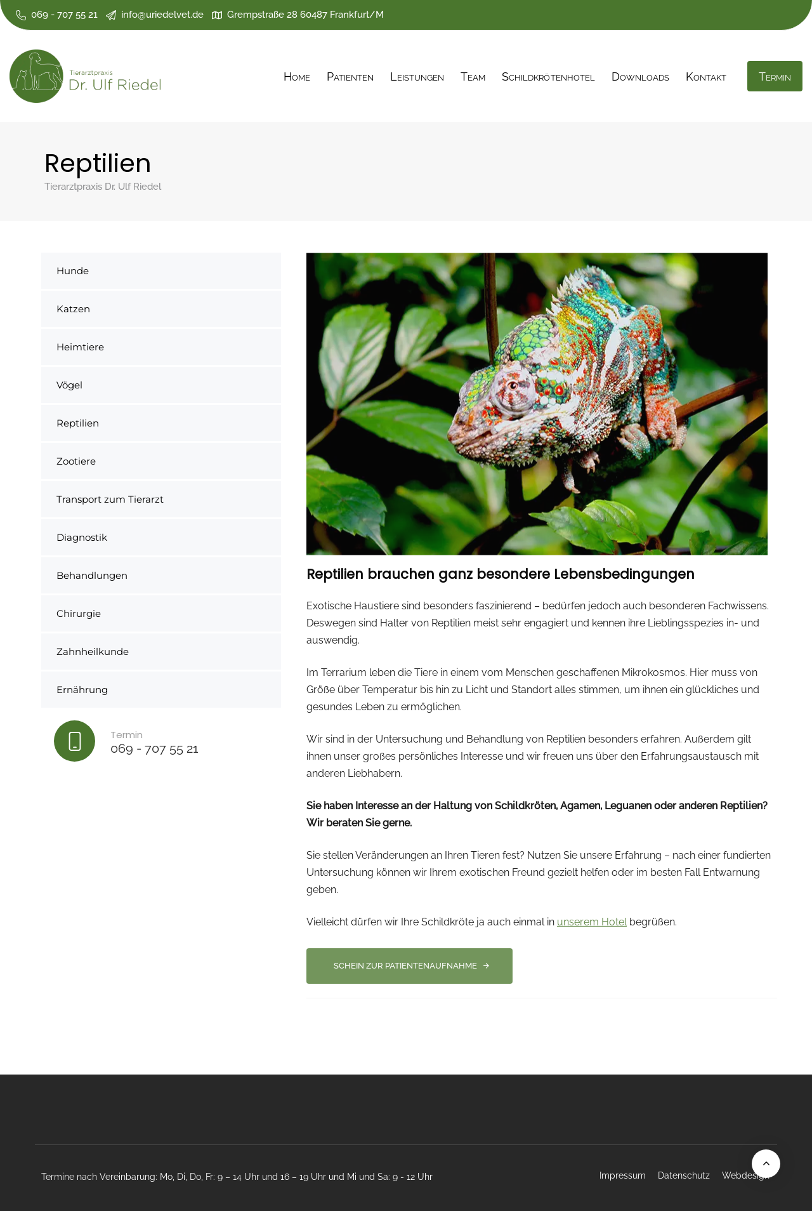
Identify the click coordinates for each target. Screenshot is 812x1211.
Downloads (640, 76)
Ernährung (82, 690)
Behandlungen (92, 575)
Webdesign (745, 1175)
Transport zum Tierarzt (110, 499)
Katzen (73, 309)
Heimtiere (80, 347)
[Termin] (161, 743)
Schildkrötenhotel (548, 76)
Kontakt (706, 76)
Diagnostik (81, 537)
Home (297, 76)
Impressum (622, 1175)
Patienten (350, 76)
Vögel (69, 385)
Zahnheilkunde (92, 651)
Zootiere (76, 461)
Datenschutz (684, 1175)
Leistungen (417, 76)
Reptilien (77, 423)
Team (473, 76)
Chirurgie (78, 613)
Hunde (72, 271)
